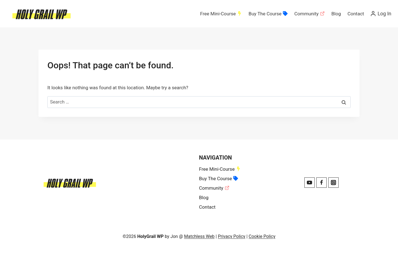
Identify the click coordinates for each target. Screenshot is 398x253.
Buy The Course (268, 13)
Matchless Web (199, 236)
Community (309, 13)
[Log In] (380, 14)
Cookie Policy (262, 236)
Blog (336, 13)
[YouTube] (309, 182)
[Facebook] (321, 182)
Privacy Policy (232, 236)
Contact (356, 13)
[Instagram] (333, 182)
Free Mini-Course (221, 13)
